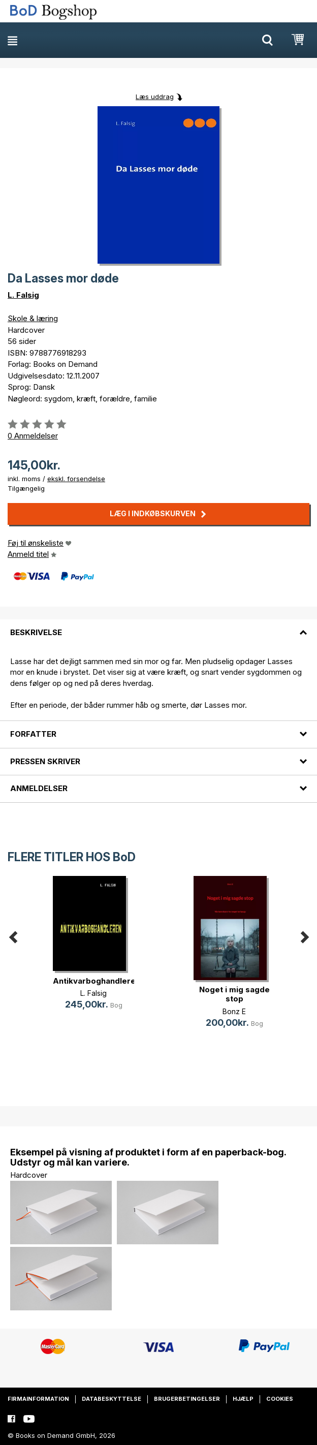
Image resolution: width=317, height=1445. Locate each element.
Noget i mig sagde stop (234, 994)
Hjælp (243, 1398)
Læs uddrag (155, 96)
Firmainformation (38, 1398)
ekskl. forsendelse (76, 479)
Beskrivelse (36, 632)
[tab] (158, 626)
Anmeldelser (39, 788)
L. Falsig (23, 295)
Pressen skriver (45, 761)
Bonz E (234, 1011)
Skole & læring (33, 318)
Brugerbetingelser (187, 1398)
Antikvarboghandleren (96, 981)
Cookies (279, 1398)
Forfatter (33, 734)
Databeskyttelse (111, 1398)
